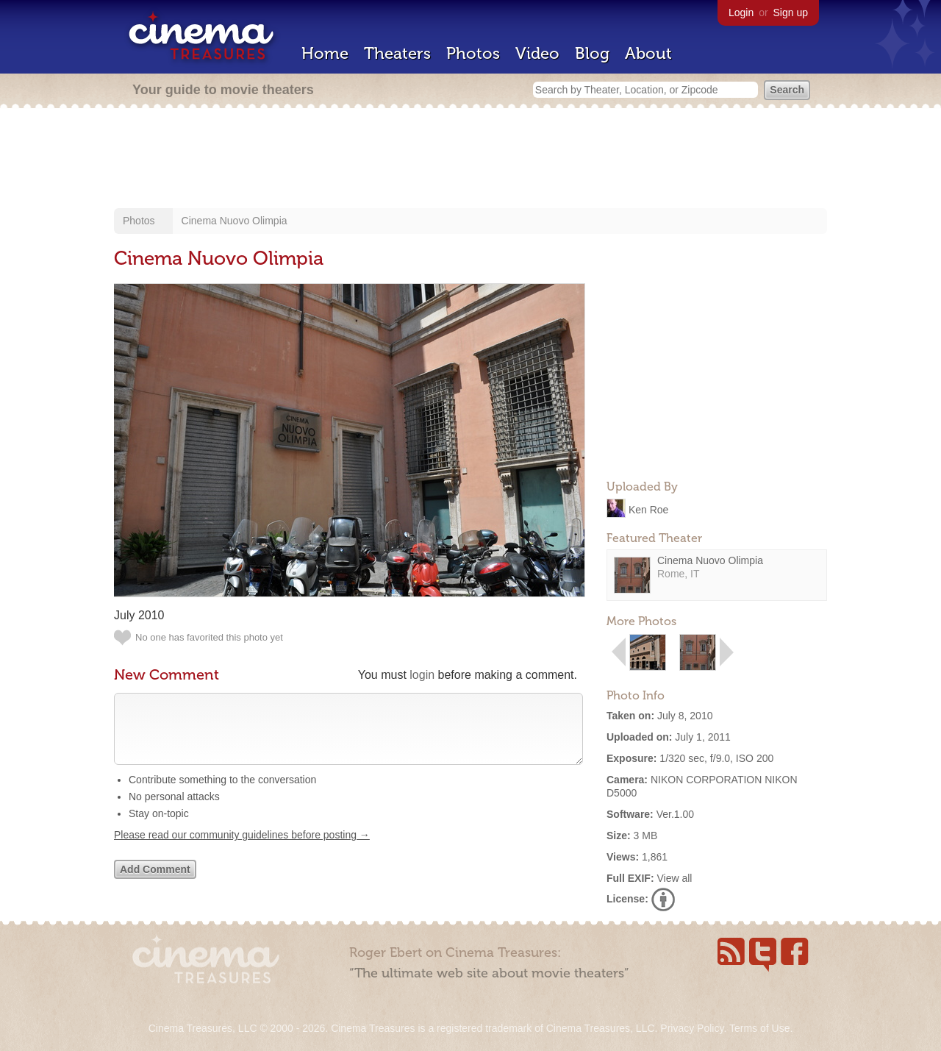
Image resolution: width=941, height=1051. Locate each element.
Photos (473, 53)
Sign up (790, 12)
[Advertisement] (470, 160)
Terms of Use (759, 1028)
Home (324, 53)
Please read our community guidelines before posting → (242, 849)
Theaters (397, 53)
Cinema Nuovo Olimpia (234, 221)
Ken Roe (648, 509)
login (421, 675)
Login (741, 12)
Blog (592, 53)
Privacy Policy (691, 1028)
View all (674, 878)
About (648, 53)
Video (537, 53)
